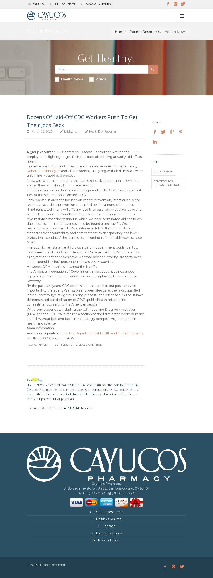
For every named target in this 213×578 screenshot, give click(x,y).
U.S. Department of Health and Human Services (106, 333)
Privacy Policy (108, 540)
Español (36, 4)
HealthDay (59, 408)
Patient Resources (145, 32)
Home (120, 32)
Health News (69, 79)
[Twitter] (183, 4)
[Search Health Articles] (101, 69)
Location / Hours (96, 4)
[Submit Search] (153, 69)
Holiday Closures (108, 519)
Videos (97, 79)
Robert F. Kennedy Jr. (43, 171)
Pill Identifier (63, 4)
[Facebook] (168, 4)
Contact (108, 526)
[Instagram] (175, 4)
